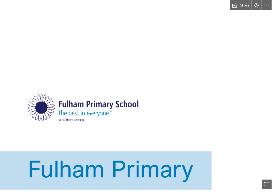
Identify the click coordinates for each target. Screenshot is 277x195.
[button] (241, 5)
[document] (138, 97)
